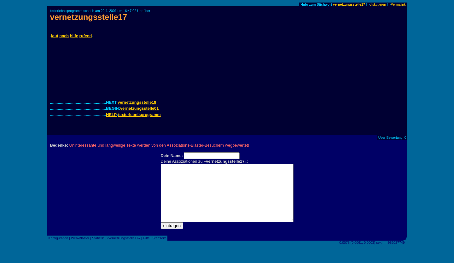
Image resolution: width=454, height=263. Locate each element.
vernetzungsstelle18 (137, 102)
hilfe (74, 35)
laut (54, 35)
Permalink (398, 4)
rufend (85, 35)
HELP (111, 114)
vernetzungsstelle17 (349, 4)
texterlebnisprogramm (139, 114)
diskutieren (378, 4)
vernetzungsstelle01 (139, 108)
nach (64, 35)
